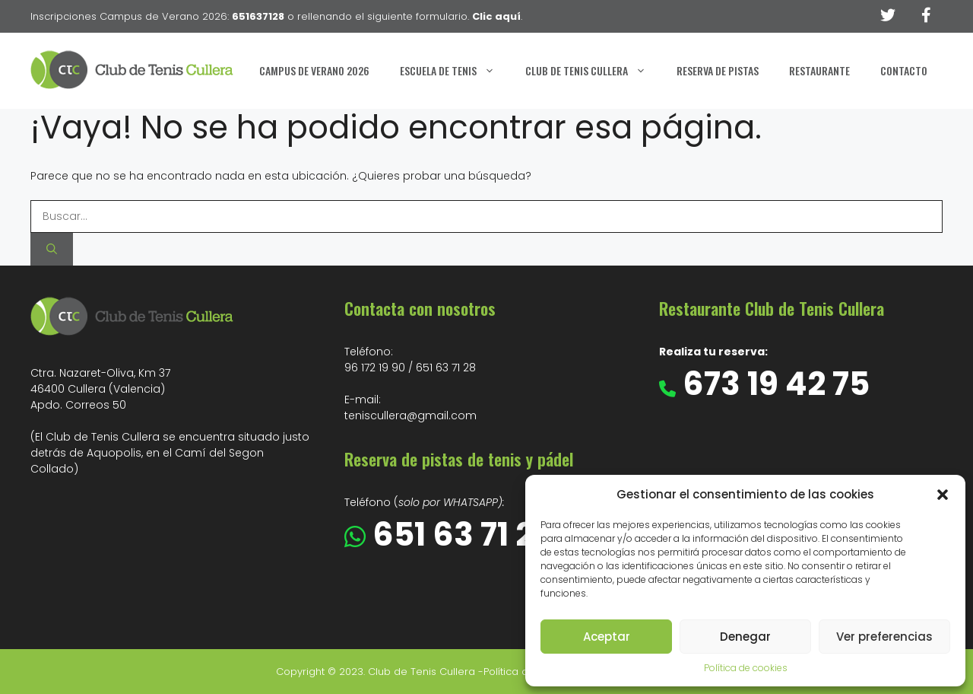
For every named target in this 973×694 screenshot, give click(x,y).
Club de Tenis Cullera (593, 71)
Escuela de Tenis (455, 71)
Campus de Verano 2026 (314, 70)
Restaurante (819, 70)
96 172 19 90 (374, 367)
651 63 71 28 (446, 367)
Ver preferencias (884, 637)
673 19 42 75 (773, 383)
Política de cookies (746, 667)
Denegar (745, 637)
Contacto (903, 70)
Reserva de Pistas (718, 70)
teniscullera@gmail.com (410, 415)
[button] (942, 494)
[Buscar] (51, 249)
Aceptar (606, 637)
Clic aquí (496, 16)
